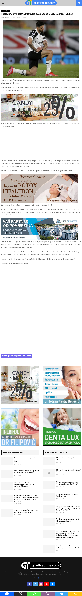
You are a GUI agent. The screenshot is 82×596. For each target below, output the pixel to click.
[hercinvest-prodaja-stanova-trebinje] (39, 239)
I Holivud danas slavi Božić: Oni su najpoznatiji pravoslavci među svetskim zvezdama (25, 485)
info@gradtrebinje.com (43, 578)
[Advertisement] (41, 144)
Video (7, 10)
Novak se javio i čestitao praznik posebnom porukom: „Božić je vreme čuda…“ (26, 460)
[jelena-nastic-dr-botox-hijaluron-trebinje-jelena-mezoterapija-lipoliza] (39, 202)
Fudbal (3, 10)
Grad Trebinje (10, 17)
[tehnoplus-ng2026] (39, 121)
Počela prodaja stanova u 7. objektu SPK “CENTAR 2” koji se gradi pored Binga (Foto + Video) (68, 508)
